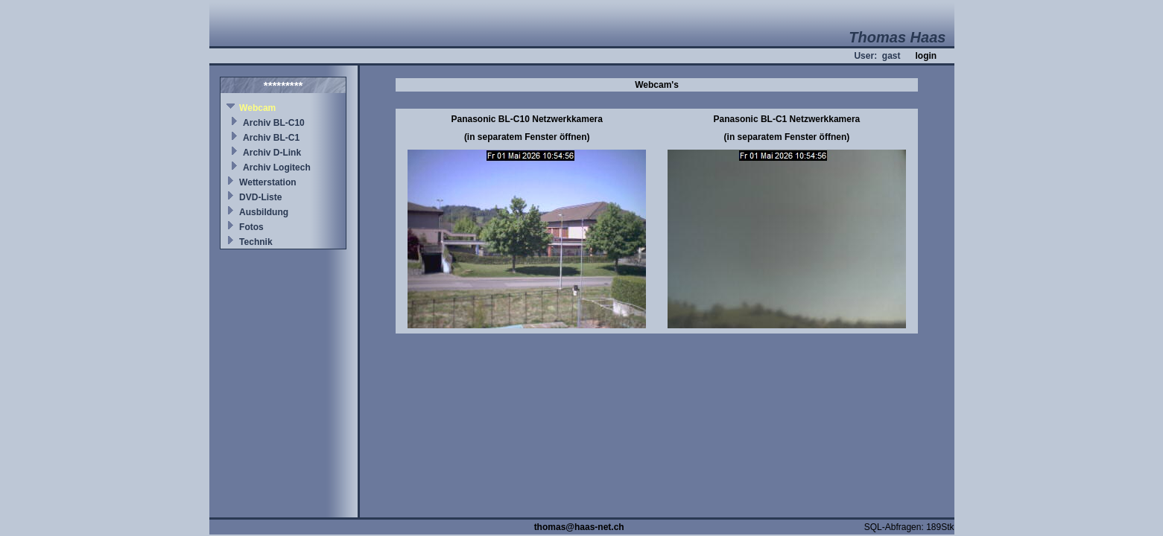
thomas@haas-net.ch (579, 527)
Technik (255, 242)
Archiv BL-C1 (271, 138)
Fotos (251, 227)
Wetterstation (267, 182)
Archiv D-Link (272, 152)
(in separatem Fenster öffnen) (527, 137)
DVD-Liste (260, 197)
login (926, 56)
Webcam (257, 108)
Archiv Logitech (277, 167)
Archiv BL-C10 (274, 123)
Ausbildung (263, 212)
